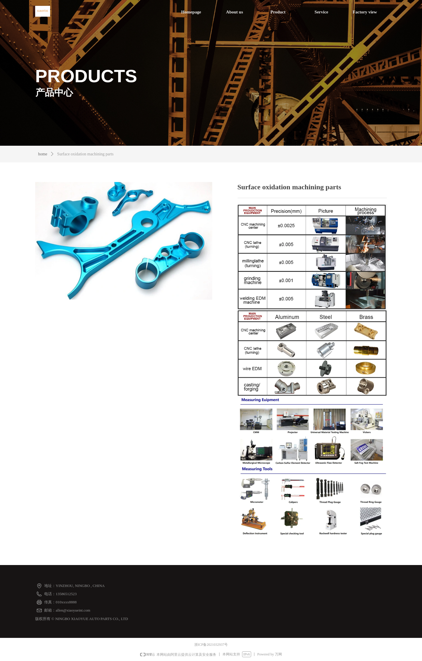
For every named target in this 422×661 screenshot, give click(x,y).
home (42, 154)
